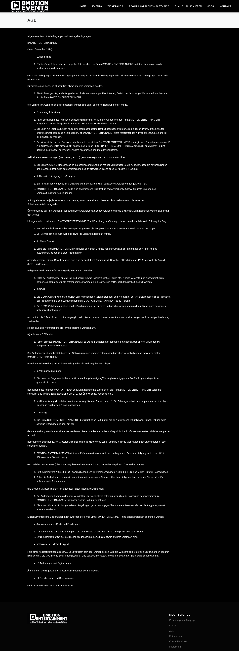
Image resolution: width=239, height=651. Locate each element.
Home (83, 6)
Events (97, 6)
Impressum (175, 567)
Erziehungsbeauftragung (182, 541)
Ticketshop (115, 6)
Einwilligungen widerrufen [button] (182, 583)
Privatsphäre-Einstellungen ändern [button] (187, 573)
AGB (171, 552)
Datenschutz (175, 557)
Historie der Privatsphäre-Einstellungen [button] (189, 578)
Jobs (210, 6)
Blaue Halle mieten (188, 6)
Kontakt (225, 6)
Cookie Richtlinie (178, 562)
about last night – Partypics (149, 6)
